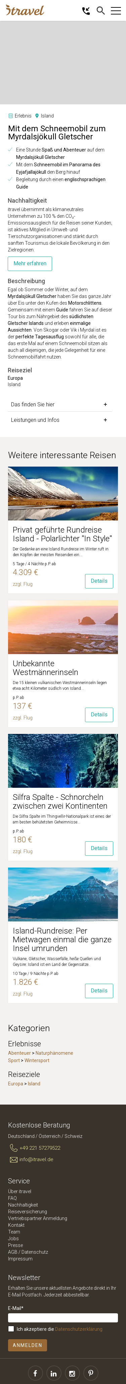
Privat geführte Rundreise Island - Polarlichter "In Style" (62, 534)
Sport (14, 1060)
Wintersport (37, 1060)
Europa (15, 1083)
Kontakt (16, 1225)
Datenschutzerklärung (78, 1329)
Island (34, 1083)
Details (99, 581)
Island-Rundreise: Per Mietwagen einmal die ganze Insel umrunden (62, 939)
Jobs (13, 1238)
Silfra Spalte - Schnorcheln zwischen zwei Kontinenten (60, 801)
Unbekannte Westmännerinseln (45, 668)
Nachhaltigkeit (23, 1205)
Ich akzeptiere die (59, 1329)
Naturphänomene (54, 1053)
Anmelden (27, 1345)
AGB (12, 1252)
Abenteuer (19, 1053)
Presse (15, 1245)
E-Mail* (16, 1308)
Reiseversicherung (27, 1211)
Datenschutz (35, 1252)
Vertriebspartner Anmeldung (37, 1218)
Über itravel (19, 1191)
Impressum (20, 1258)
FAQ (12, 1198)
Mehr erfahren (29, 263)
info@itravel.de (30, 1160)
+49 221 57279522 (34, 1148)
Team (14, 1232)
